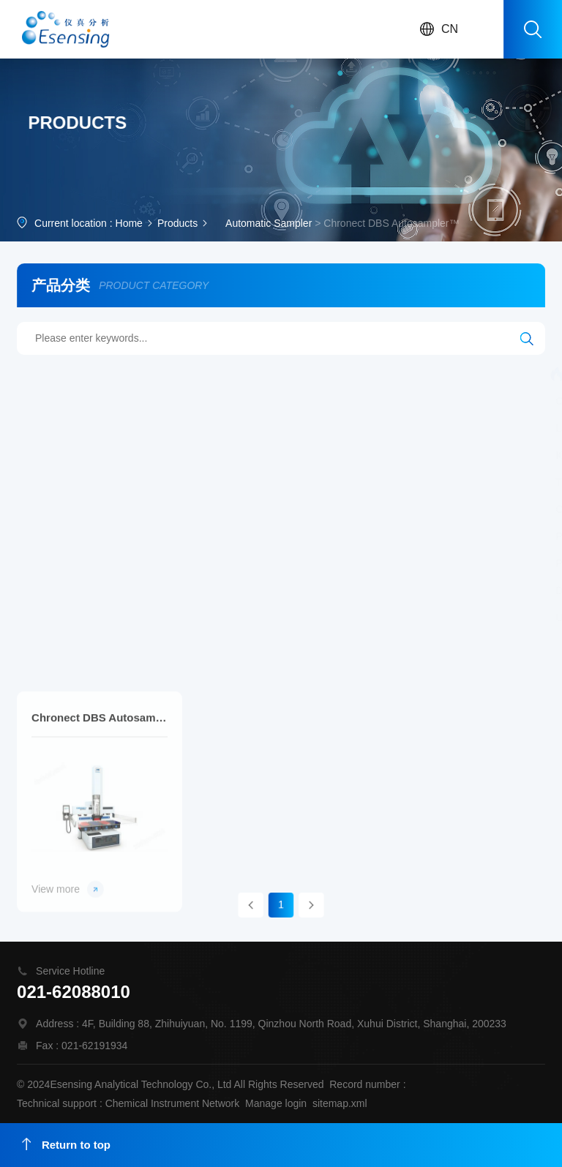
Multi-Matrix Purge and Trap (243, 428)
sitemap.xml (339, 1103)
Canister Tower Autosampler (120, 509)
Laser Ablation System (106, 428)
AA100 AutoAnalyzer (299, 374)
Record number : (367, 1084)
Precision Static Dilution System (128, 563)
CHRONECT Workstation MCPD (129, 401)
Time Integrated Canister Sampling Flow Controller (170, 482)
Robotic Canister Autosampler (465, 536)
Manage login (276, 1103)
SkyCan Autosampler (376, 428)
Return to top (66, 1144)
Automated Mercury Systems (457, 401)
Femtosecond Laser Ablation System (385, 590)
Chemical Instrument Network (172, 1103)
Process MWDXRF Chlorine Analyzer (290, 509)
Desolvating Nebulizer (105, 590)
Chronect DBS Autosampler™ (99, 796)
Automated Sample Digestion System (226, 617)
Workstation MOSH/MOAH (429, 374)
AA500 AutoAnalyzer (183, 374)
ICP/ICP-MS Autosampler (113, 455)
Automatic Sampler (268, 224)
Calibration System (236, 455)
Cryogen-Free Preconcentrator (305, 536)
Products (177, 224)
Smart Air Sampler (349, 482)
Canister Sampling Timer (358, 455)
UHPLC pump (87, 617)
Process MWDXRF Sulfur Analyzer (134, 536)
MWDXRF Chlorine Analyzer (439, 563)
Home (129, 224)
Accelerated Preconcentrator (287, 563)
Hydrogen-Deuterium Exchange (297, 401)
